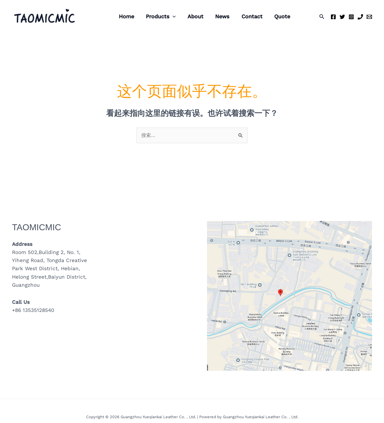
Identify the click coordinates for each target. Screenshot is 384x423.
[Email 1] (369, 17)
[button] (322, 16)
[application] (171, 16)
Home (126, 16)
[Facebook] (333, 17)
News (219, 16)
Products (159, 16)
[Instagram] (351, 17)
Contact (247, 16)
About (193, 16)
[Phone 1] (360, 17)
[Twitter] (342, 17)
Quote (277, 16)
